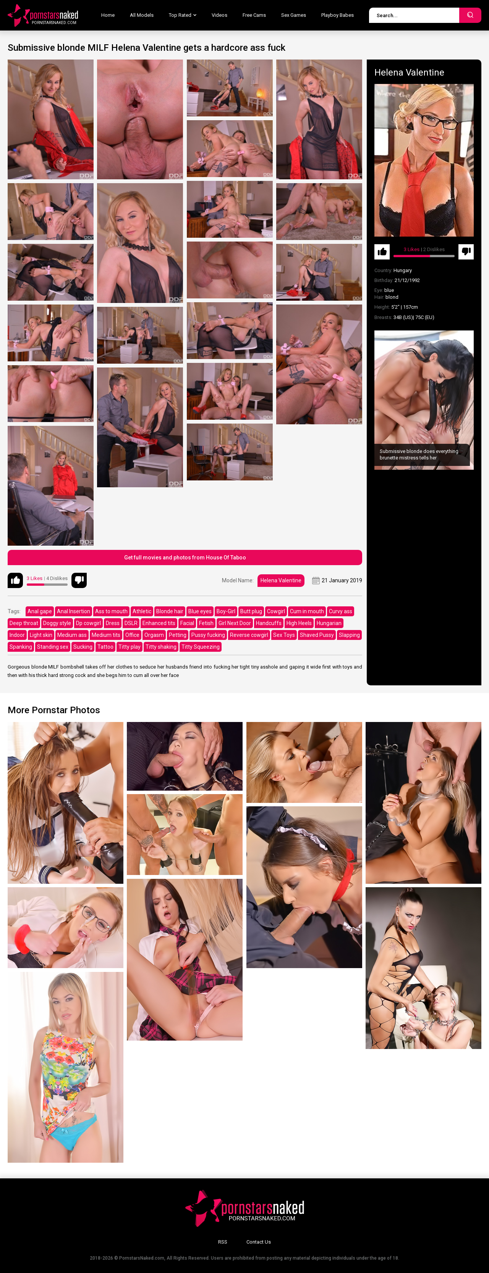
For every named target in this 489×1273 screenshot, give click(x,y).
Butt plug (251, 611)
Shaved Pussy (317, 635)
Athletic (142, 611)
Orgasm (154, 635)
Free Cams (254, 15)
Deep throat (24, 623)
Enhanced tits (158, 623)
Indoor (17, 635)
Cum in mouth (307, 611)
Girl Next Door (235, 623)
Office (132, 635)
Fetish (206, 623)
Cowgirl (276, 611)
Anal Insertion (73, 611)
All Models (142, 15)
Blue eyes (200, 611)
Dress (113, 623)
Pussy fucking (208, 635)
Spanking (21, 647)
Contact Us (258, 1242)
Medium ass (72, 635)
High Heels (299, 623)
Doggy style (57, 623)
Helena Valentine (281, 580)
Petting (177, 635)
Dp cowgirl (88, 623)
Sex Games (293, 15)
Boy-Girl (226, 611)
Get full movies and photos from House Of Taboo (185, 557)
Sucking (82, 647)
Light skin (41, 635)
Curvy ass (340, 611)
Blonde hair (169, 611)
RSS (222, 1242)
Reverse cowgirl (249, 635)
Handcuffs (269, 623)
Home (108, 15)
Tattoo (105, 647)
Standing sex (52, 647)
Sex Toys (284, 635)
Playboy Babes (337, 15)
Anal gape (40, 611)
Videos (219, 15)
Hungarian (329, 623)
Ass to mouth (111, 611)
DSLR (131, 623)
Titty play (129, 647)
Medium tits (106, 635)
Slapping (349, 635)
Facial (187, 623)
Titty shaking (161, 647)
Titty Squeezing (200, 647)
